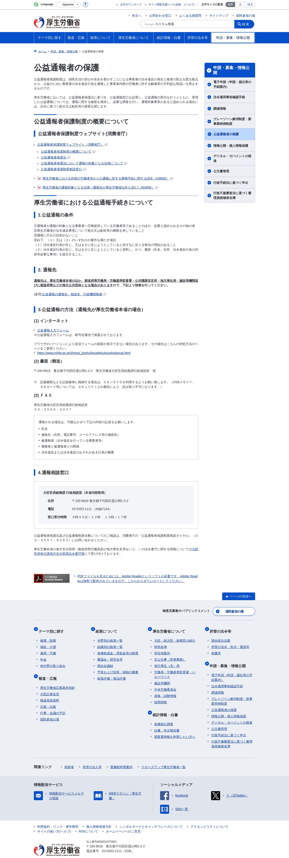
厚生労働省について (170, 628)
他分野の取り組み (52, 661)
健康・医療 (48, 635)
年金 (43, 654)
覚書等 (216, 648)
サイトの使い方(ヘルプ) (54, 822)
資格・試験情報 (165, 691)
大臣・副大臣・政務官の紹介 (174, 635)
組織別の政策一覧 (110, 642)
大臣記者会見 (49, 685)
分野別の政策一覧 (110, 635)
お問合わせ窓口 (160, 15)
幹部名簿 (160, 642)
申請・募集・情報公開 (231, 70)
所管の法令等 (222, 628)
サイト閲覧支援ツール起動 (165, 4)
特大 (250, 4)
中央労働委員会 (165, 684)
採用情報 (160, 697)
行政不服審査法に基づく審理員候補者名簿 (232, 195)
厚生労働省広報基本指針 (57, 679)
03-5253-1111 (112, 842)
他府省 (69, 758)
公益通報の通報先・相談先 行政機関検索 (74, 294)
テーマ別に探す (52, 628)
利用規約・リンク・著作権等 (57, 818)
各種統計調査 (163, 715)
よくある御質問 (190, 15)
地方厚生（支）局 (166, 661)
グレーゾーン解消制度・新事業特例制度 (232, 121)
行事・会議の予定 (52, 704)
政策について (108, 628)
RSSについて (88, 822)
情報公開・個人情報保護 (230, 145)
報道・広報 (49, 671)
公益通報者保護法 (55, 157)
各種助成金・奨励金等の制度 (117, 648)
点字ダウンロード (131, 4)
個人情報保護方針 (99, 818)
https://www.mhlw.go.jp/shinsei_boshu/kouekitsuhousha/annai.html (83, 353)
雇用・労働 (48, 648)
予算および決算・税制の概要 (117, 667)
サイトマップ (218, 15)
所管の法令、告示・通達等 (230, 642)
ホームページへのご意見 (123, 822)
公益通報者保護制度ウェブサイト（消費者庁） (72, 144)
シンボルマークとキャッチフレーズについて (151, 818)
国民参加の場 (245, 15)
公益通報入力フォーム (53, 330)
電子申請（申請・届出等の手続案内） (232, 84)
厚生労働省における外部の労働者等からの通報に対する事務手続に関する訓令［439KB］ (105, 178)
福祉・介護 (48, 642)
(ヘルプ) (189, 4)
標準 (230, 4)
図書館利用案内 (121, 758)
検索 (247, 24)
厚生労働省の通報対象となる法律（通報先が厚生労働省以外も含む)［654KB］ (97, 187)
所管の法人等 (92, 758)
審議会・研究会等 (110, 654)
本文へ (136, 15)
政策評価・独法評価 (111, 673)
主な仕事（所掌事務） (170, 654)
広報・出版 (48, 698)
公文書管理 (221, 171)
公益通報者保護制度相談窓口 (63, 169)
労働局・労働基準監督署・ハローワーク (174, 669)
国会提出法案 (220, 635)
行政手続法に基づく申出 (230, 182)
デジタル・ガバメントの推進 (232, 158)
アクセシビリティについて (209, 818)
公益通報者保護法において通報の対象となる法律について (84, 163)
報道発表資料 (49, 691)
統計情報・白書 (166, 708)
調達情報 (219, 108)
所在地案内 (162, 648)
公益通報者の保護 (226, 134)
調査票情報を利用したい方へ (174, 728)
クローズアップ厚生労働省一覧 (163, 758)
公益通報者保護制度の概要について (68, 151)
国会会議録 (105, 661)
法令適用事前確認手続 (229, 97)
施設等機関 (162, 678)
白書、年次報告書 (166, 721)
